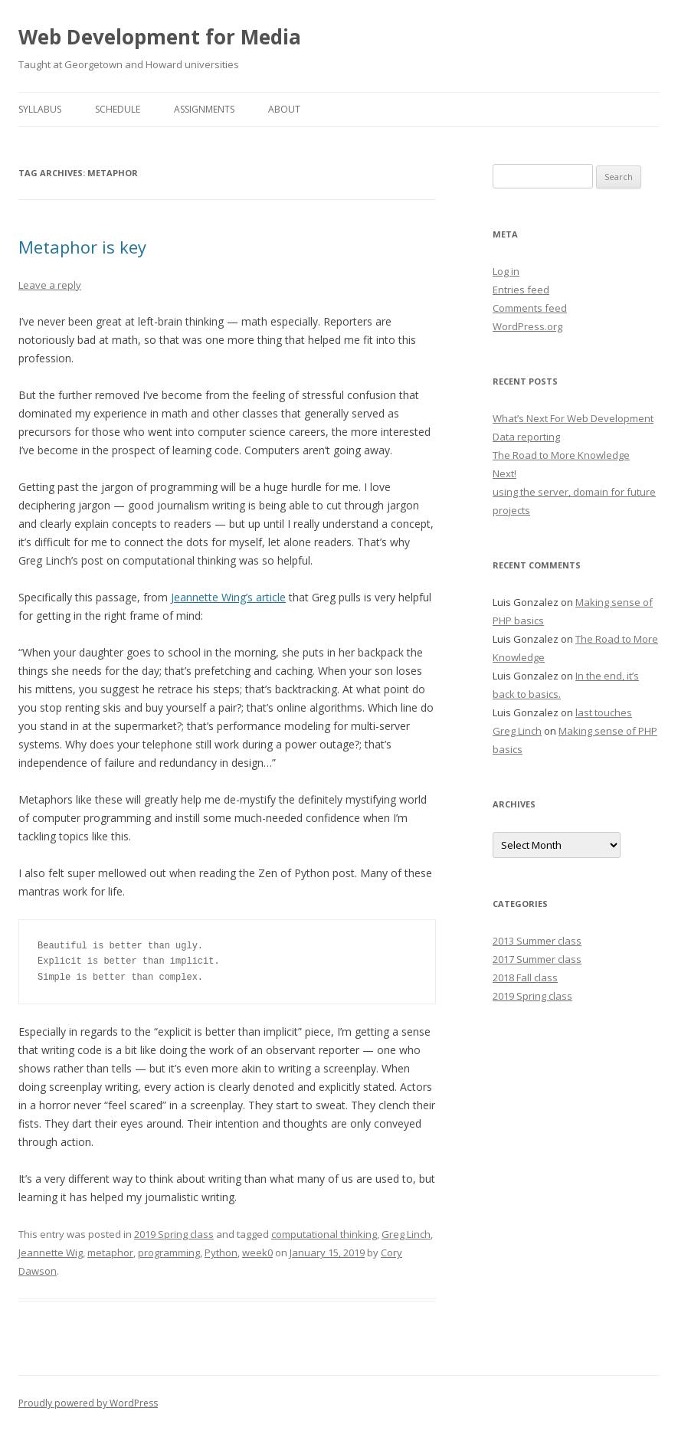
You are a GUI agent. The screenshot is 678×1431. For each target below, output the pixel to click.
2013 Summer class (537, 941)
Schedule (117, 109)
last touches (603, 712)
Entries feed (521, 289)
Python (221, 1252)
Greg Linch (406, 1234)
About (284, 109)
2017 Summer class (537, 959)
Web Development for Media (159, 37)
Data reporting (526, 437)
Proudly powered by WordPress (88, 1403)
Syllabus (39, 109)
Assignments (204, 109)
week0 (257, 1252)
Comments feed (530, 308)
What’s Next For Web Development (573, 418)
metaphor (110, 1252)
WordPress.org (527, 326)
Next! (504, 473)
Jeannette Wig (50, 1252)
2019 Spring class (174, 1234)
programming (169, 1252)
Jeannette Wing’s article (228, 597)
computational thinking (324, 1234)
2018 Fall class (525, 977)
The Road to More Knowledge (561, 455)
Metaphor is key (82, 246)
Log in (506, 271)
